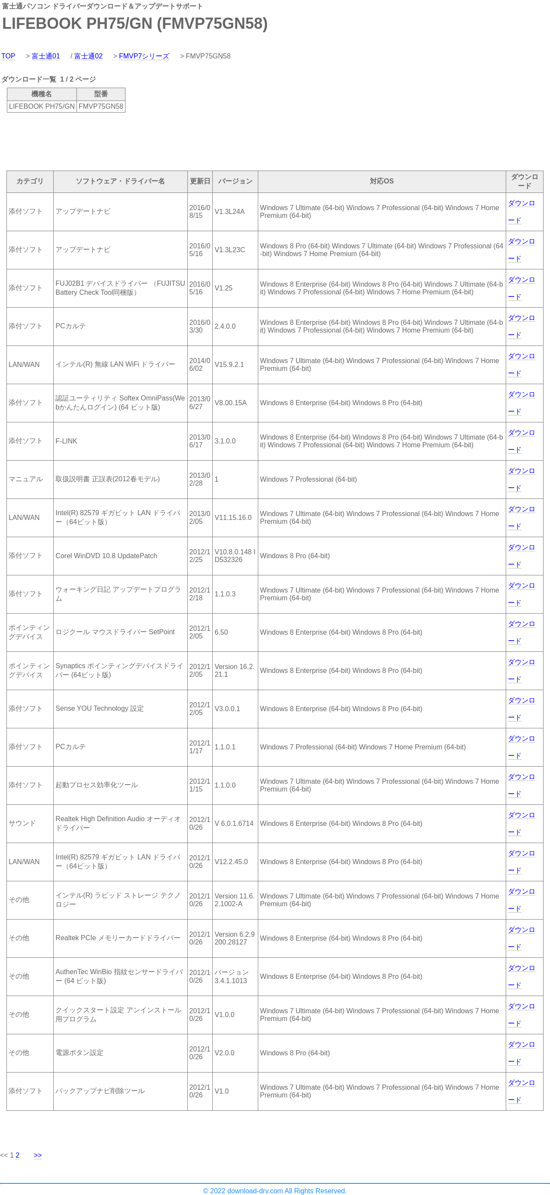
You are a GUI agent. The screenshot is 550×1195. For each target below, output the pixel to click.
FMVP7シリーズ (144, 56)
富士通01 (46, 56)
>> (38, 1155)
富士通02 (88, 56)
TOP (8, 56)
